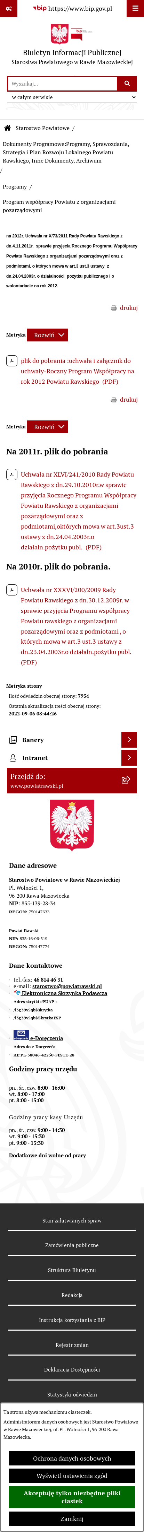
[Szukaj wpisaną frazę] (127, 84)
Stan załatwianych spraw (72, 1220)
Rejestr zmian (72, 1345)
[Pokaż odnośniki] (8, 8)
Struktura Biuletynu (72, 1270)
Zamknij (72, 1519)
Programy (15, 186)
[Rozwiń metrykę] (47, 335)
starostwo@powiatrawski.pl (67, 986)
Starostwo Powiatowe (43, 128)
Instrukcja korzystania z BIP (72, 1320)
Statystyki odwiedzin (72, 1394)
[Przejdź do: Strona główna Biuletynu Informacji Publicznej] (7, 128)
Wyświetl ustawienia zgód (72, 1476)
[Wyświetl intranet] (129, 758)
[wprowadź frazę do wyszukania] (62, 84)
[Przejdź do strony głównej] (72, 46)
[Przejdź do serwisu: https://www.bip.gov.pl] (72, 8)
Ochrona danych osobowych (72, 1458)
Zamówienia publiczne (72, 1245)
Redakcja (72, 1295)
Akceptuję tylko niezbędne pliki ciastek (72, 1497)
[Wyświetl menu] (135, 8)
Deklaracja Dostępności (72, 1369)
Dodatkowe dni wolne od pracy (47, 1155)
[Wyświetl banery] (129, 740)
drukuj (129, 308)
